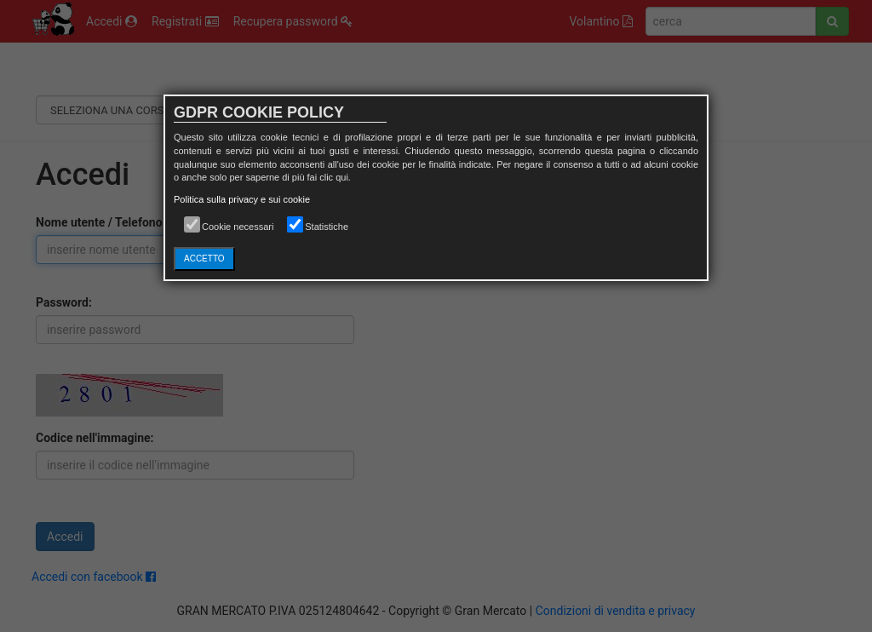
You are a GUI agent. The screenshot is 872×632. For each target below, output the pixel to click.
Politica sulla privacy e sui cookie (242, 199)
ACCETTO (204, 258)
